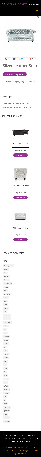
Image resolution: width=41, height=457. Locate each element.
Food (5, 291)
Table (5, 333)
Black (5, 368)
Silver (5, 84)
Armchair (7, 418)
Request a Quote (20, 150)
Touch (6, 382)
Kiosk (5, 414)
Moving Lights (8, 266)
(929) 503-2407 (34, 4)
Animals (6, 354)
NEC (5, 347)
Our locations (27, 435)
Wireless (6, 336)
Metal (5, 404)
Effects (6, 340)
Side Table (7, 294)
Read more (20, 155)
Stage (5, 273)
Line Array (7, 319)
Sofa (35, 81)
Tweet (25, 59)
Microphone (8, 283)
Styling (6, 269)
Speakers (7, 411)
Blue (5, 365)
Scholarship (16, 441)
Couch (6, 308)
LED (5, 372)
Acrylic (6, 298)
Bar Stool (7, 421)
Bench (6, 287)
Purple (6, 379)
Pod (5, 397)
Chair (5, 351)
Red (5, 329)
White (5, 305)
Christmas (7, 407)
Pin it (8, 59)
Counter (6, 393)
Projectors (7, 315)
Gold (5, 375)
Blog (28, 441)
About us (11, 435)
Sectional (7, 389)
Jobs (37, 438)
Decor (5, 361)
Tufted (6, 386)
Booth (6, 358)
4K (4, 400)
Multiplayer (7, 322)
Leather (29, 81)
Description (8, 96)
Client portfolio (11, 438)
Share (17, 59)
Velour (6, 326)
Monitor (6, 280)
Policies (27, 438)
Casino (6, 344)
